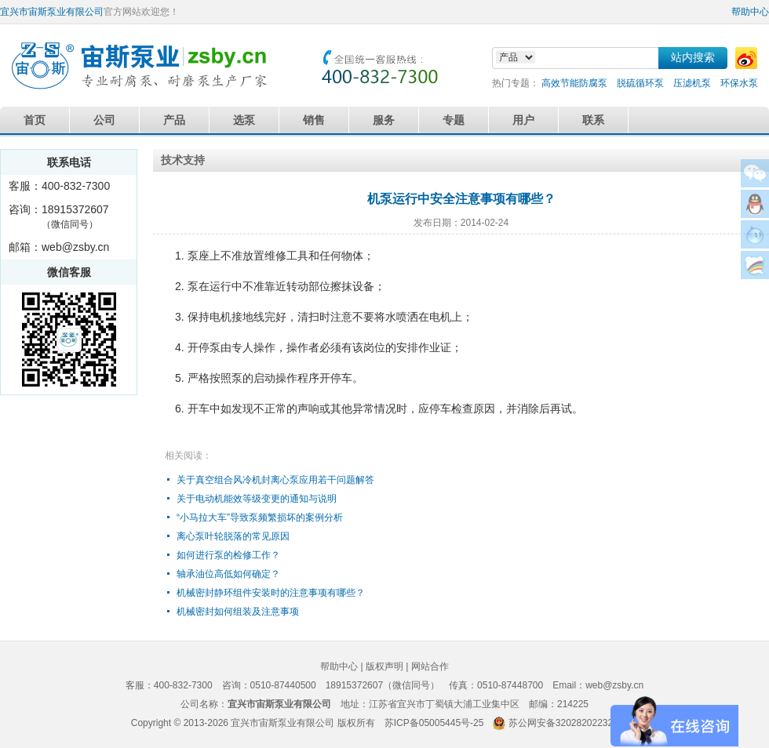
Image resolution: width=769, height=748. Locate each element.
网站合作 (430, 666)
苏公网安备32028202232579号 (573, 722)
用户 (523, 120)
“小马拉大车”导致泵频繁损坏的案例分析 (260, 517)
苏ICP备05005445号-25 (434, 722)
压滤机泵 (692, 83)
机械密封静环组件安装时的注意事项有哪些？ (271, 592)
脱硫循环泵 (640, 83)
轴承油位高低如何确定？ (228, 573)
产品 (174, 120)
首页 (35, 120)
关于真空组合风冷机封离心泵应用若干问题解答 (275, 479)
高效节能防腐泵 (574, 83)
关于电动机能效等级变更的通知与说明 (257, 498)
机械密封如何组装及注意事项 (238, 611)
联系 (593, 120)
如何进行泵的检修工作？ (228, 555)
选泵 (244, 120)
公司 (104, 120)
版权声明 (384, 666)
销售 (314, 120)
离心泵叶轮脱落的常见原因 (233, 536)
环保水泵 (739, 83)
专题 (454, 120)
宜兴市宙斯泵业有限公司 (52, 11)
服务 (384, 120)
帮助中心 (750, 11)
